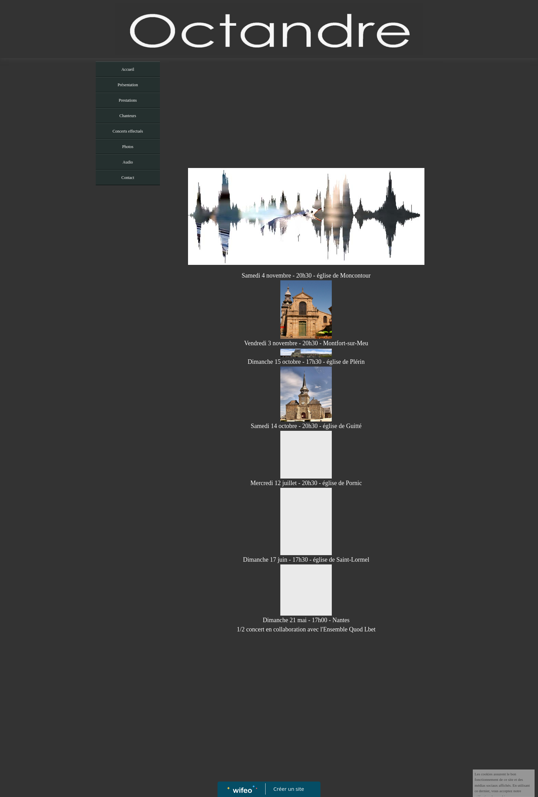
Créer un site (288, 788)
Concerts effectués (128, 131)
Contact (127, 177)
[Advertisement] (127, 326)
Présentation (128, 84)
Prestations (128, 100)
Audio (127, 162)
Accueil (127, 69)
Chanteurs (127, 115)
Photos (127, 146)
